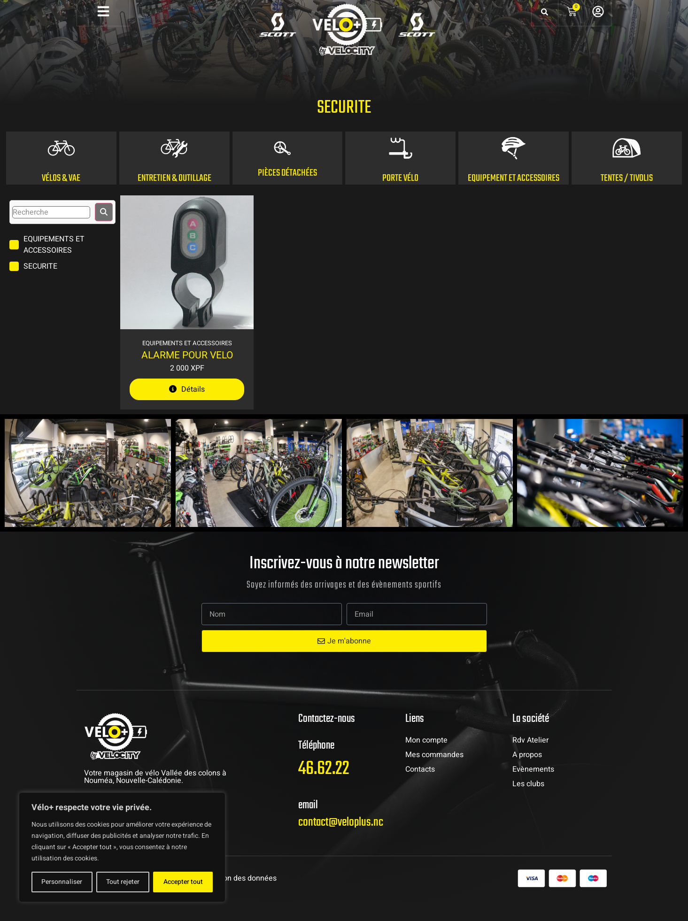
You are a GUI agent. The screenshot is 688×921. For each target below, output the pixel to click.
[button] (14, 493)
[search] (51, 233)
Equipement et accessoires (513, 199)
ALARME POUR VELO (187, 376)
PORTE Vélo (400, 199)
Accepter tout (183, 882)
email (308, 826)
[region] (122, 847)
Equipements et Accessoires (187, 363)
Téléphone (316, 766)
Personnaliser (61, 882)
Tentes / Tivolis (627, 199)
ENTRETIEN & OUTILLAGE (174, 199)
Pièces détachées (287, 193)
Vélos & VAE (61, 199)
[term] (62, 265)
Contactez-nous (326, 739)
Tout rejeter (122, 882)
